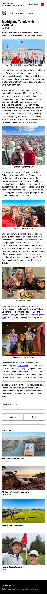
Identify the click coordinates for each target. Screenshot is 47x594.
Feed (11, 586)
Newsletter (34, 4)
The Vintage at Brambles (13, 458)
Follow (31, 13)
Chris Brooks (12, 4)
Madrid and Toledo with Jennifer (18, 23)
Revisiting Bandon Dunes (13, 525)
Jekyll (24, 589)
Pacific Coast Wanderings (13, 567)
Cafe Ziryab (23, 366)
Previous (13, 417)
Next (34, 417)
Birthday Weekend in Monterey (15, 492)
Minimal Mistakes (32, 589)
